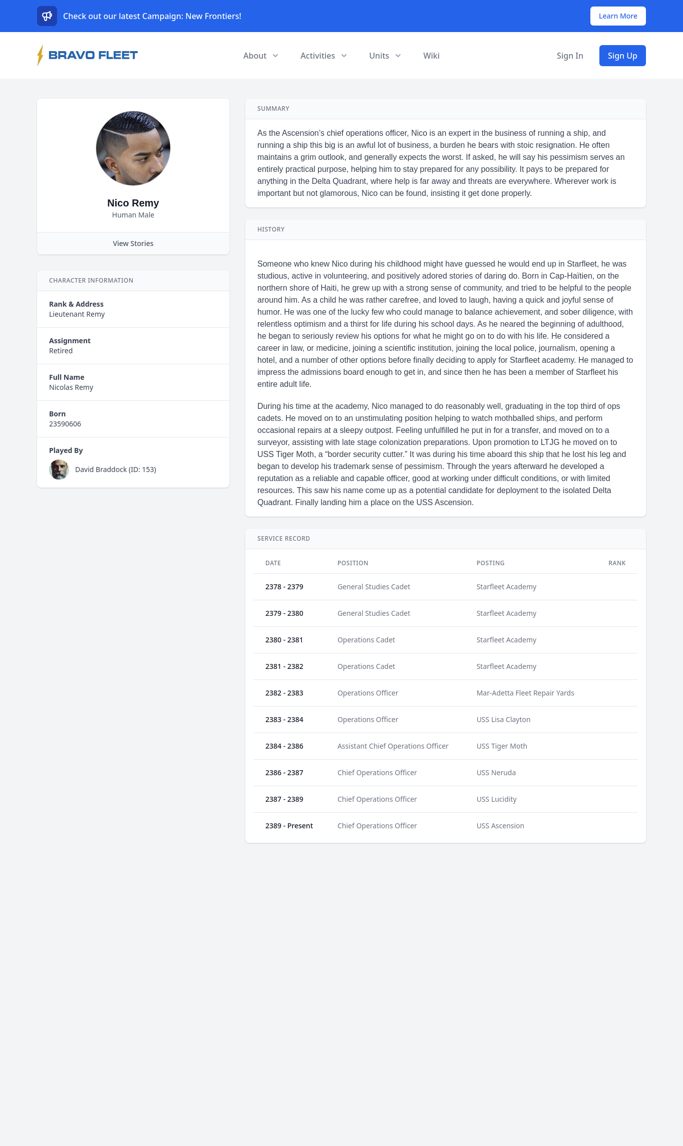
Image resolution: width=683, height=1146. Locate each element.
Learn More (618, 16)
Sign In (570, 55)
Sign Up (622, 55)
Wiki (431, 55)
